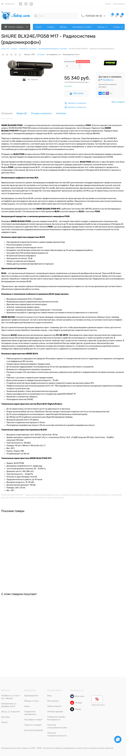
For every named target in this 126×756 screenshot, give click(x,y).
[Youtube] (72, 703)
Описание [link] (6, 113)
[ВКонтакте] (72, 696)
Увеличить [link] (34, 79)
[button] (79, 65)
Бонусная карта (98, 705)
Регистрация (119, 4)
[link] (7, 3)
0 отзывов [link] (41, 54)
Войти (108, 4)
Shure (77, 54)
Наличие (61, 113)
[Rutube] (72, 709)
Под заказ (78, 93)
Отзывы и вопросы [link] (41, 113)
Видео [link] (22, 113)
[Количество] (72, 66)
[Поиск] (36, 16)
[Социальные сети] (117, 739)
